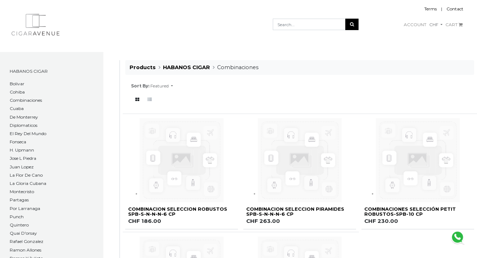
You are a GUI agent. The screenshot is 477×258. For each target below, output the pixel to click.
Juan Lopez (22, 166)
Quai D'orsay (23, 233)
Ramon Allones (25, 250)
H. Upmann (22, 150)
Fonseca (18, 141)
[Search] (352, 24)
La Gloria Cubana (28, 183)
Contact (454, 8)
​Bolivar (17, 83)
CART (454, 24)
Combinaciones (26, 100)
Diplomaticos (23, 125)
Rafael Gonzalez (26, 241)
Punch (17, 216)
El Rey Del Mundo (28, 133)
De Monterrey (24, 117)
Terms (430, 8)
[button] (161, 86)
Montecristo (22, 191)
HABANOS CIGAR (29, 71)
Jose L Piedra (23, 158)
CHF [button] (434, 24)
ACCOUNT (415, 24)
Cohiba (17, 92)
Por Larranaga (25, 208)
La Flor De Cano (26, 175)
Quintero (19, 225)
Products (143, 67)
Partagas (19, 199)
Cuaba (17, 108)
